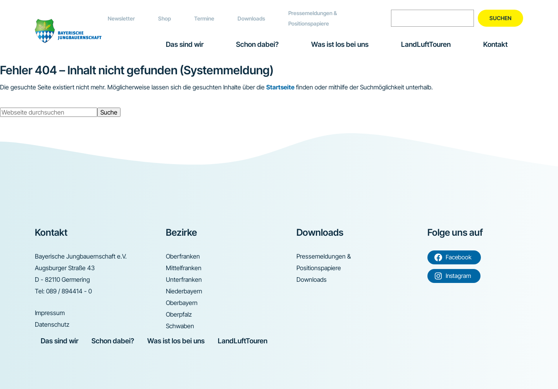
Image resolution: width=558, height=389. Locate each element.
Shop (164, 18)
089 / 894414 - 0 (69, 291)
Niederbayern (184, 291)
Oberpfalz (179, 314)
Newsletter (121, 18)
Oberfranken (183, 256)
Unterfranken (184, 279)
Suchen (500, 18)
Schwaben (180, 326)
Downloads (251, 18)
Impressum (50, 313)
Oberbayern (182, 303)
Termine (204, 18)
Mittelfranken (184, 268)
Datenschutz (52, 324)
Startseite (280, 87)
